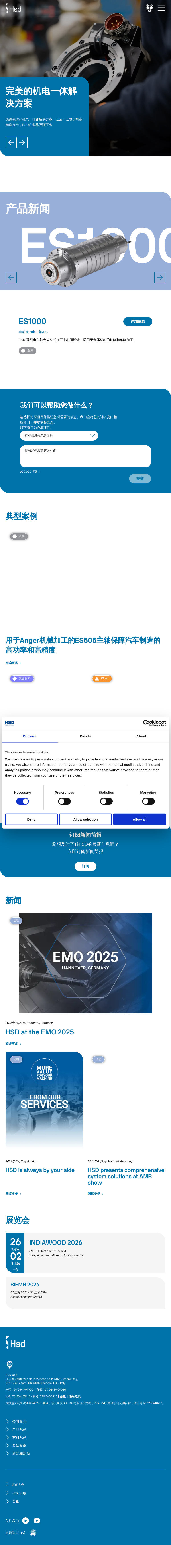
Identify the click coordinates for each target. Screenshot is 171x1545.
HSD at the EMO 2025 (40, 1032)
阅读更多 (14, 663)
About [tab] (141, 736)
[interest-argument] (59, 436)
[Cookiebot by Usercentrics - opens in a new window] (146, 723)
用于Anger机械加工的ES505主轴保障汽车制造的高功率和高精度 (83, 645)
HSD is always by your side (40, 1170)
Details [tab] (85, 736)
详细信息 (138, 321)
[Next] (22, 142)
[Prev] (11, 142)
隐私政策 (75, 1396)
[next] (159, 277)
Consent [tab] (30, 736)
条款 (63, 1396)
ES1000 (32, 322)
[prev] (11, 277)
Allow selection (85, 819)
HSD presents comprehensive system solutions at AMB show (126, 1176)
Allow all (140, 819)
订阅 (85, 866)
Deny (31, 819)
